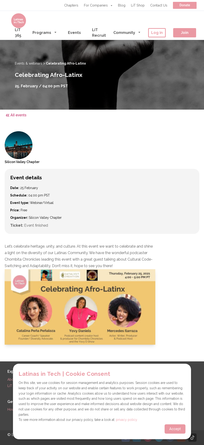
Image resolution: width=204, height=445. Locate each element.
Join (184, 32)
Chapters (71, 5)
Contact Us (158, 5)
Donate (184, 5)
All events (15, 115)
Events (74, 32)
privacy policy (126, 420)
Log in (157, 32)
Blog (121, 5)
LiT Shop (138, 5)
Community (127, 32)
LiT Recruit (99, 33)
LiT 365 (18, 33)
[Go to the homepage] (18, 20)
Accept (175, 429)
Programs (44, 32)
